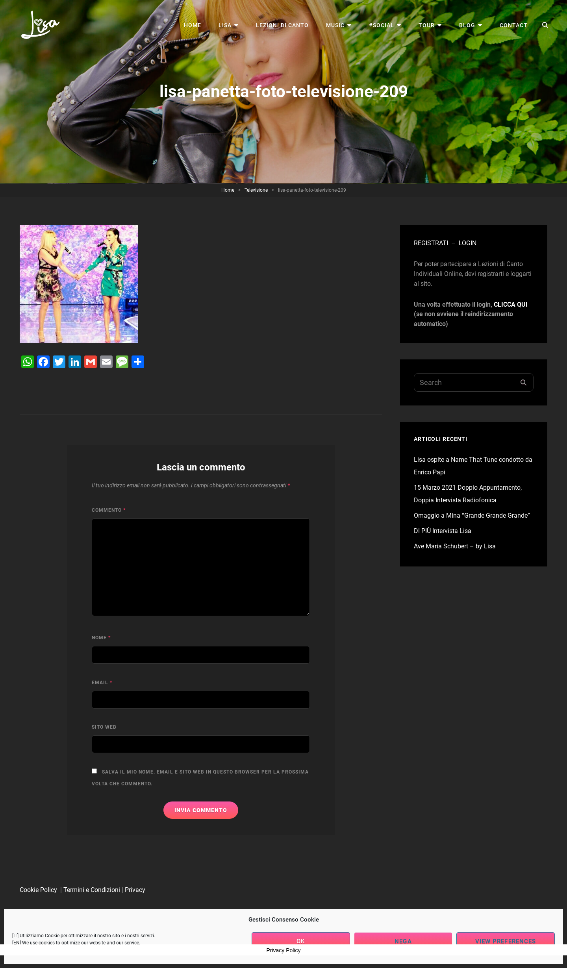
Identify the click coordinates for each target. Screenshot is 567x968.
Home (192, 25)
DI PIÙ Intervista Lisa (442, 531)
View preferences (505, 941)
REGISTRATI (431, 243)
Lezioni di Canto (282, 25)
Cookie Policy (38, 890)
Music (335, 25)
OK (300, 941)
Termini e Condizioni (91, 890)
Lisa (225, 25)
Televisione (256, 190)
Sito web (104, 727)
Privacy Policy (283, 950)
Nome (101, 637)
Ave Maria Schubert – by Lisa (455, 546)
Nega (403, 941)
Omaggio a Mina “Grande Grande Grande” (472, 515)
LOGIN (467, 243)
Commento (109, 510)
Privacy (135, 890)
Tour (427, 25)
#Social (381, 25)
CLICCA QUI (511, 304)
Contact (514, 25)
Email (102, 682)
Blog (467, 25)
